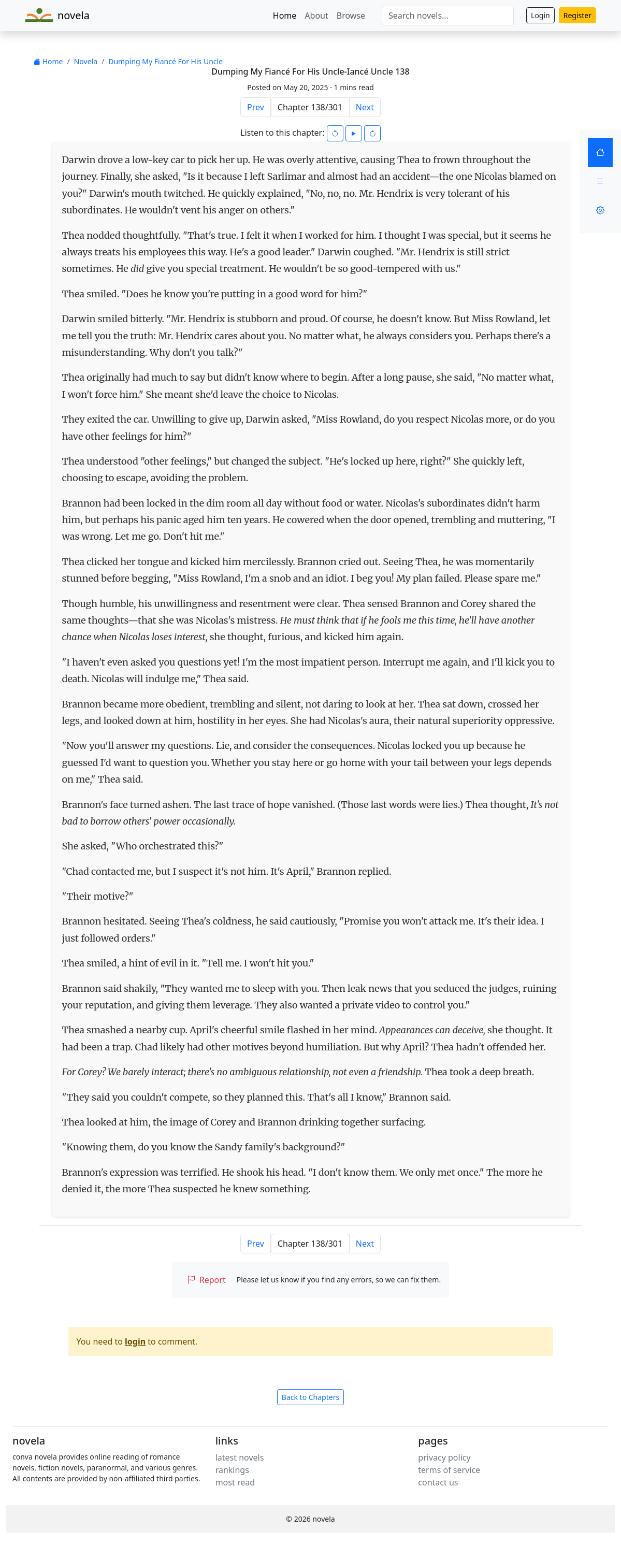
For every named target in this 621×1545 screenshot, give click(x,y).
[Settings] (600, 210)
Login (540, 15)
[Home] (600, 152)
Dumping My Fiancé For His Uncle (165, 61)
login (135, 1341)
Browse (351, 15)
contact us (438, 1482)
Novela (85, 61)
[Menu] (600, 181)
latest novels (239, 1457)
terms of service (449, 1470)
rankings (232, 1470)
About (316, 15)
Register (577, 15)
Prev (255, 107)
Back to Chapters (310, 1397)
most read (235, 1482)
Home (285, 15)
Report (206, 1280)
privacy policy (444, 1457)
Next (365, 107)
